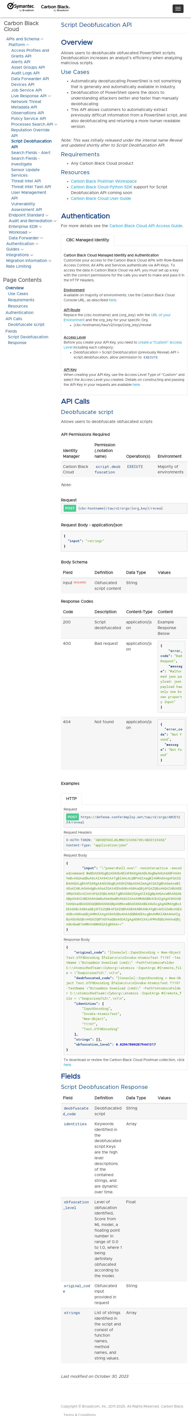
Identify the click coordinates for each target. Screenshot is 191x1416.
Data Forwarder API (30, 79)
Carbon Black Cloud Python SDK (101, 187)
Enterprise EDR (23, 227)
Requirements (21, 300)
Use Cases (18, 294)
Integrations (17, 255)
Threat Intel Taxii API (31, 187)
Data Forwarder (24, 238)
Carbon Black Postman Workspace (104, 181)
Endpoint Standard (26, 215)
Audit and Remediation (30, 221)
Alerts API (20, 62)
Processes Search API (32, 124)
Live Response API (29, 96)
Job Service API (26, 90)
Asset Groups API (28, 67)
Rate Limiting (18, 266)
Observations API (27, 113)
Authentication (20, 244)
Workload (18, 232)
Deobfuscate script (26, 325)
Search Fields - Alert (30, 153)
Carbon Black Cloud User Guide (101, 199)
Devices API (22, 85)
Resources (18, 306)
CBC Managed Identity (87, 240)
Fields (11, 331)
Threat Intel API (26, 181)
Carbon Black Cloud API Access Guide (145, 226)
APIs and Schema (22, 39)
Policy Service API (28, 119)
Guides (12, 249)
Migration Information (26, 261)
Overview (14, 288)
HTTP (71, 799)
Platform (17, 45)
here (112, 300)
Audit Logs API (25, 73)
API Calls (13, 319)
